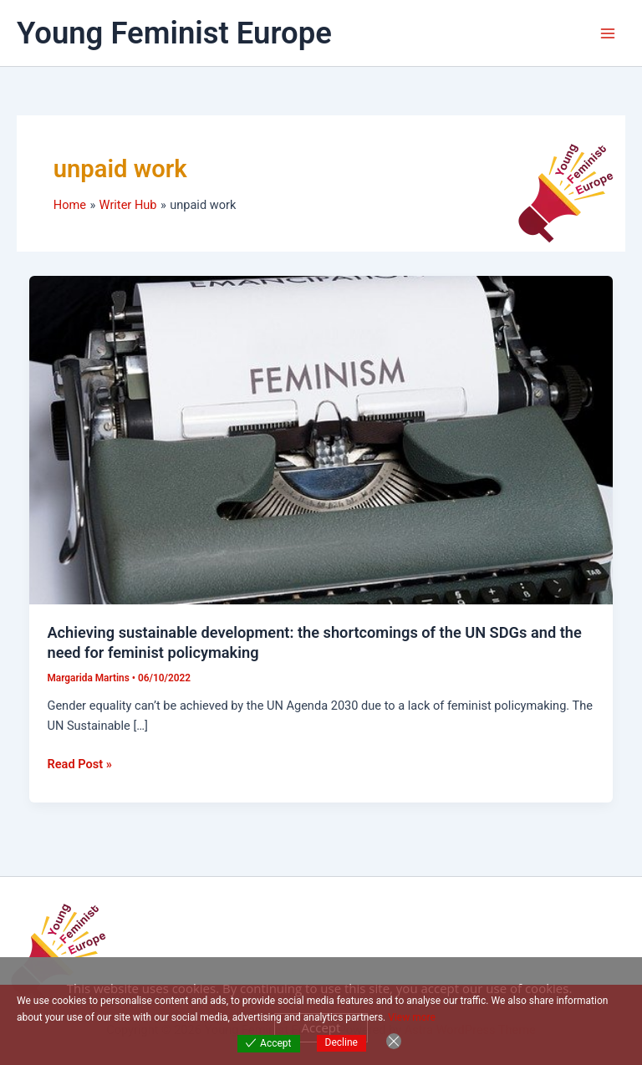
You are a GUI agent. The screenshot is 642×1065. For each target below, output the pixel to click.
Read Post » (79, 763)
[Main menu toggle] (607, 33)
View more (412, 1017)
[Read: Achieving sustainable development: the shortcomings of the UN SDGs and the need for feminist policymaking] (321, 438)
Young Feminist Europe (174, 33)
